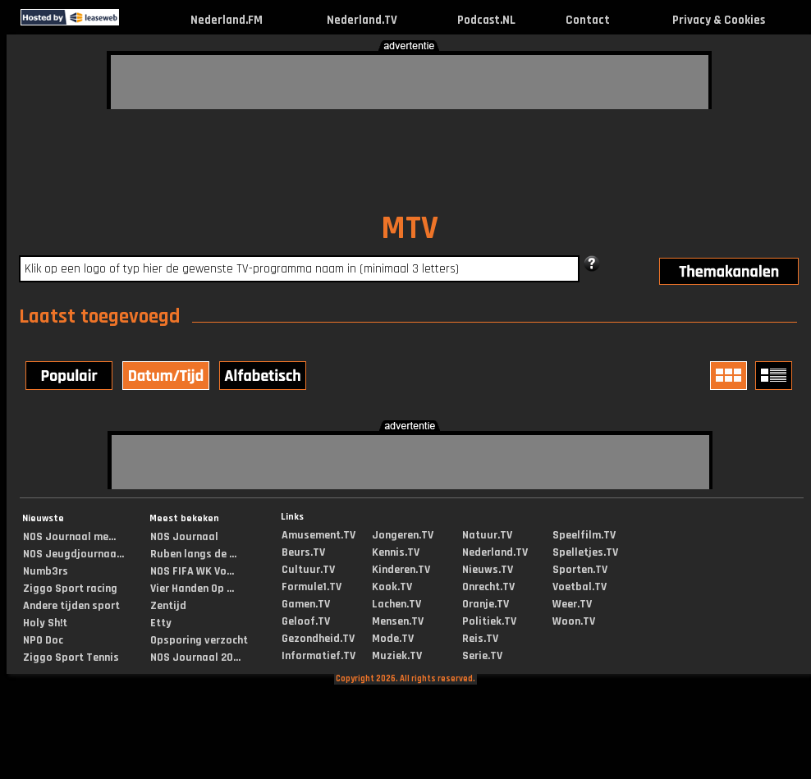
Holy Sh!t (45, 623)
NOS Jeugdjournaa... (73, 554)
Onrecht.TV (488, 587)
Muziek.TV (397, 655)
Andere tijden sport (71, 605)
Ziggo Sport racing (70, 588)
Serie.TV (482, 655)
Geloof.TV (306, 621)
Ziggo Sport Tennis (71, 657)
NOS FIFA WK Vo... (192, 571)
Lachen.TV (396, 604)
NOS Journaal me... (69, 536)
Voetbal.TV (579, 587)
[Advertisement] (221, 79)
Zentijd (168, 605)
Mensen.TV (398, 621)
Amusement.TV (318, 535)
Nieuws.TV (487, 569)
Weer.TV (572, 604)
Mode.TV (393, 638)
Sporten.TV (579, 569)
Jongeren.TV (402, 535)
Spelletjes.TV (585, 552)
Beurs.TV (303, 552)
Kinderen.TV (401, 569)
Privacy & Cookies (718, 20)
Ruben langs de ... (193, 554)
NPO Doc (43, 640)
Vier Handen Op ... (192, 588)
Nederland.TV (362, 20)
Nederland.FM (226, 20)
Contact (588, 20)
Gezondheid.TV (318, 638)
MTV (409, 229)
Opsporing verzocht (199, 640)
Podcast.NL (486, 20)
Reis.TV (480, 638)
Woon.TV (573, 621)
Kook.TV (392, 587)
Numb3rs (45, 571)
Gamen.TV (306, 604)
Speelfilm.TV (584, 535)
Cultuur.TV (308, 569)
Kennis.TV (395, 552)
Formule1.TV (311, 587)
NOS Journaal (184, 536)
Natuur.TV (487, 535)
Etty (161, 623)
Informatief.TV (318, 655)
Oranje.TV (485, 604)
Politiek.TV (489, 621)
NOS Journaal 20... (195, 657)
